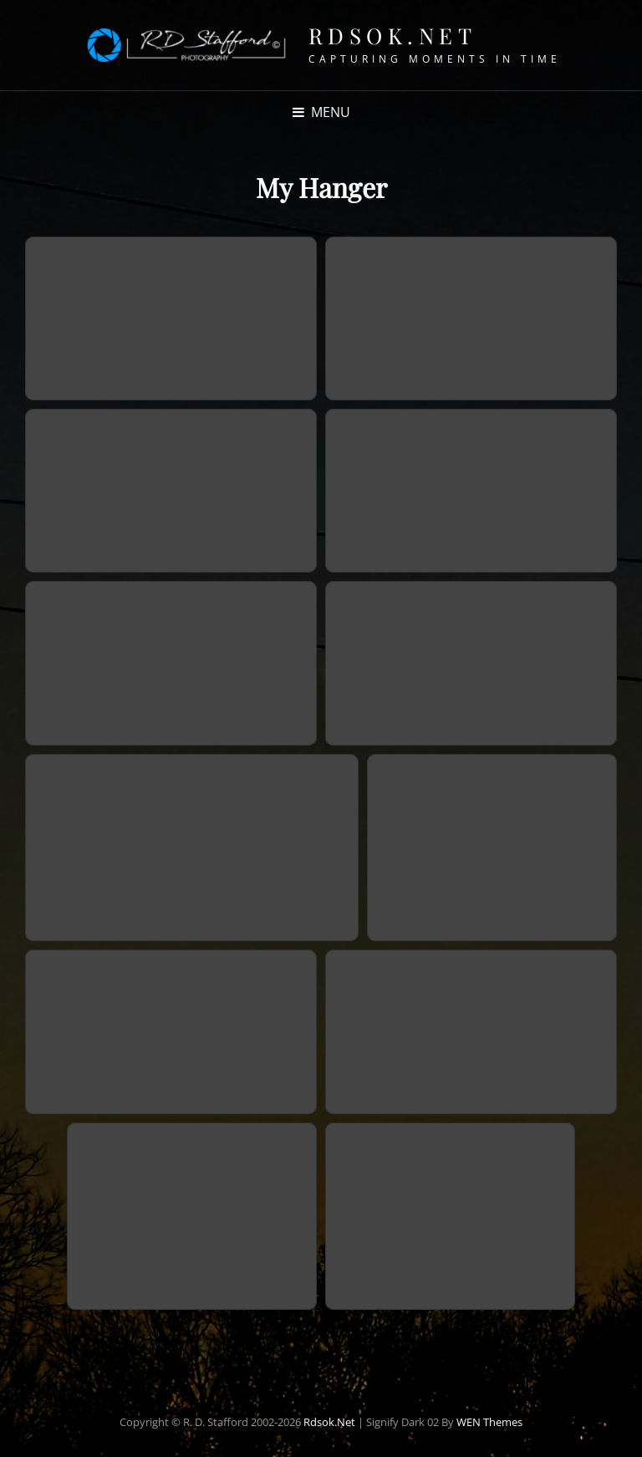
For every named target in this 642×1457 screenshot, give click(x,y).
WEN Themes (489, 1421)
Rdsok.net (392, 35)
